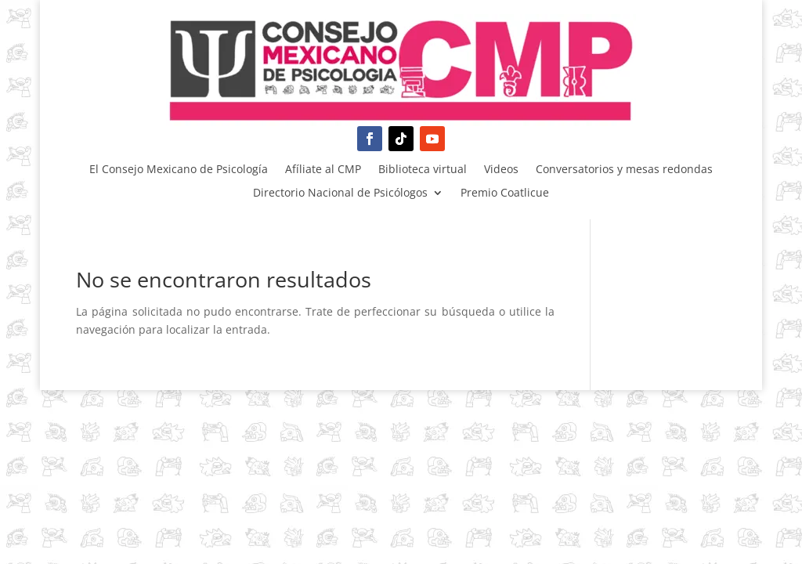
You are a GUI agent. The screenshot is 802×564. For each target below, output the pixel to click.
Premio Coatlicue (505, 193)
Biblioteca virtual (422, 170)
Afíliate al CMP (323, 170)
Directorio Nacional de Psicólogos (340, 193)
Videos (501, 170)
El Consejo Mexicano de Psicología (178, 170)
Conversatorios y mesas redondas (624, 170)
